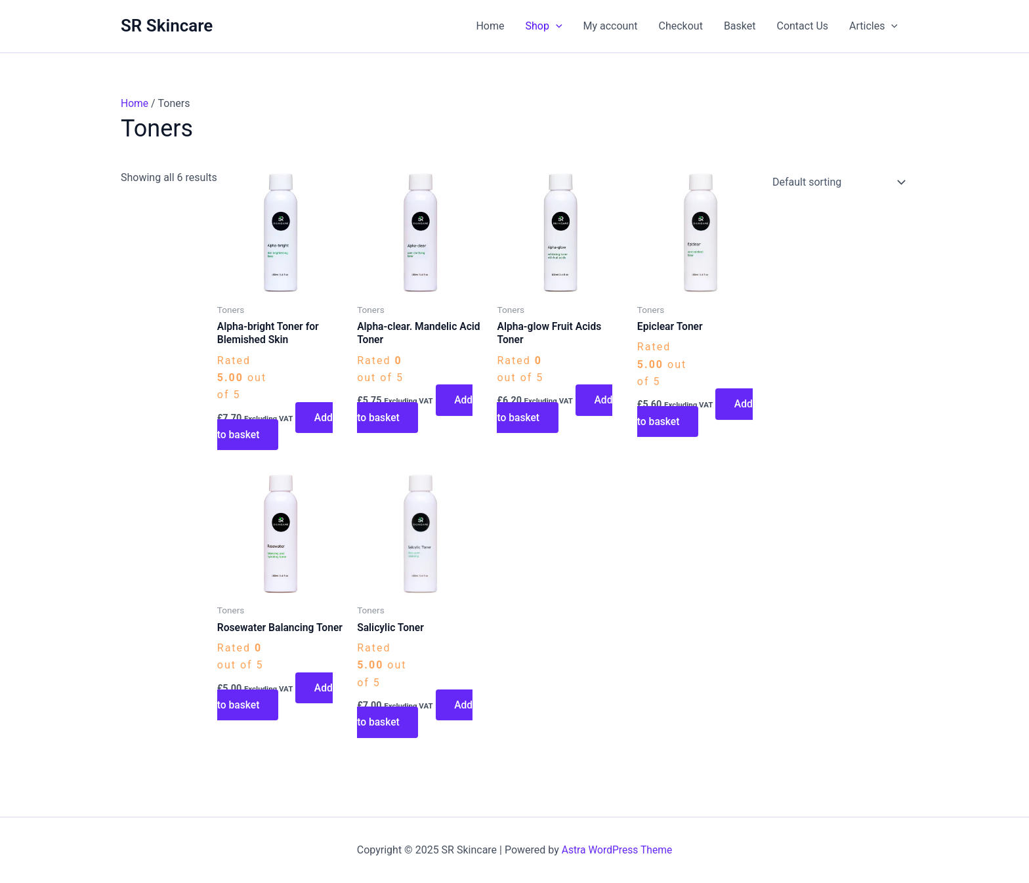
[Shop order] (836, 182)
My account (610, 26)
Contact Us (802, 26)
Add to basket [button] (275, 427)
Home (490, 26)
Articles (873, 26)
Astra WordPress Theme (616, 850)
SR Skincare (167, 25)
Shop (544, 26)
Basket (740, 26)
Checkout (681, 26)
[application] (555, 26)
